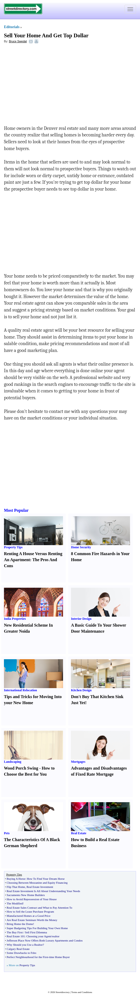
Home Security (81, 547)
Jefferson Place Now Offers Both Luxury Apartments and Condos (44, 940)
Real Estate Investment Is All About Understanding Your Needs (43, 891)
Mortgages (78, 762)
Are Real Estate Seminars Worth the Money (32, 920)
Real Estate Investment (40, 886)
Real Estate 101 (16, 936)
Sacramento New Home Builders (26, 895)
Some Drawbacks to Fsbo (21, 952)
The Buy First (15, 932)
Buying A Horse (16, 878)
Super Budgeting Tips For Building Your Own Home (37, 928)
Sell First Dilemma (36, 932)
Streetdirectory (63, 992)
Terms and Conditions (81, 992)
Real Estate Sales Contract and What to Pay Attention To (39, 907)
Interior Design (81, 619)
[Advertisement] (47, 85)
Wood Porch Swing (21, 768)
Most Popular (16, 510)
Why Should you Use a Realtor (25, 944)
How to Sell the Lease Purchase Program (30, 911)
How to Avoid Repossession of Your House (31, 899)
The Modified (15, 903)
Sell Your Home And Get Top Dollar (46, 35)
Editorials (11, 27)
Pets (6, 833)
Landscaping (12, 762)
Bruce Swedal (18, 41)
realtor (55, 936)
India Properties (15, 619)
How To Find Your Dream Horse (46, 878)
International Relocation (20, 690)
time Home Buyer (59, 957)
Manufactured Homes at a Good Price (28, 915)
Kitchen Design (81, 690)
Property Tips (13, 547)
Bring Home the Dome (20, 923)
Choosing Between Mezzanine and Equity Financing (37, 882)
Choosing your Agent (38, 936)
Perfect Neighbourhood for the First (27, 957)
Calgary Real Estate (18, 948)
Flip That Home (16, 886)
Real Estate (78, 833)
